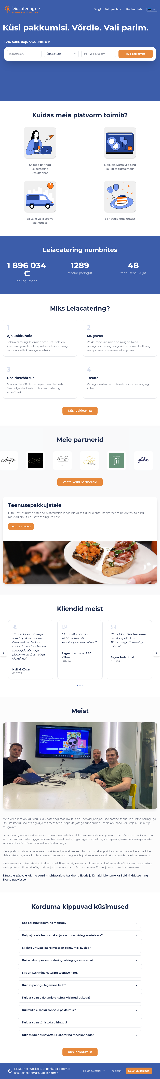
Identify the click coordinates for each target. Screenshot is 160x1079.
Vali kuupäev (94, 53)
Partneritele (134, 9)
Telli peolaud (113, 9)
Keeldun (116, 1070)
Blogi (97, 9)
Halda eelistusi (94, 1070)
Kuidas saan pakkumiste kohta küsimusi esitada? (80, 989)
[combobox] (61, 54)
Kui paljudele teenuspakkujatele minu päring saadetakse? (80, 927)
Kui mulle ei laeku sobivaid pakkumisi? (80, 1002)
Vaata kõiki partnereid (80, 474)
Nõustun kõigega (138, 1070)
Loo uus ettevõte (21, 518)
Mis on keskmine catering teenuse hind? (80, 964)
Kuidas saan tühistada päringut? (80, 1014)
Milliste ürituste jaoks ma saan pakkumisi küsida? (80, 939)
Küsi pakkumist (135, 53)
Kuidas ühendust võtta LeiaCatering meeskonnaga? (80, 1027)
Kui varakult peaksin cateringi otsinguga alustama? (80, 952)
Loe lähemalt (50, 1072)
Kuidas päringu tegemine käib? (80, 977)
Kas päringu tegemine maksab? (80, 914)
